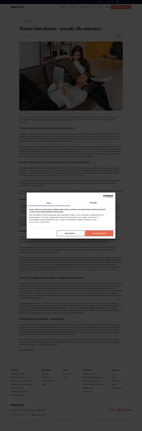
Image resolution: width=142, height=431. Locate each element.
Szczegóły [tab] (93, 203)
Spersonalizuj (71, 233)
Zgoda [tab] (49, 203)
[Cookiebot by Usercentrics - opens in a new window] (104, 196)
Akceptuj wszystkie (99, 233)
